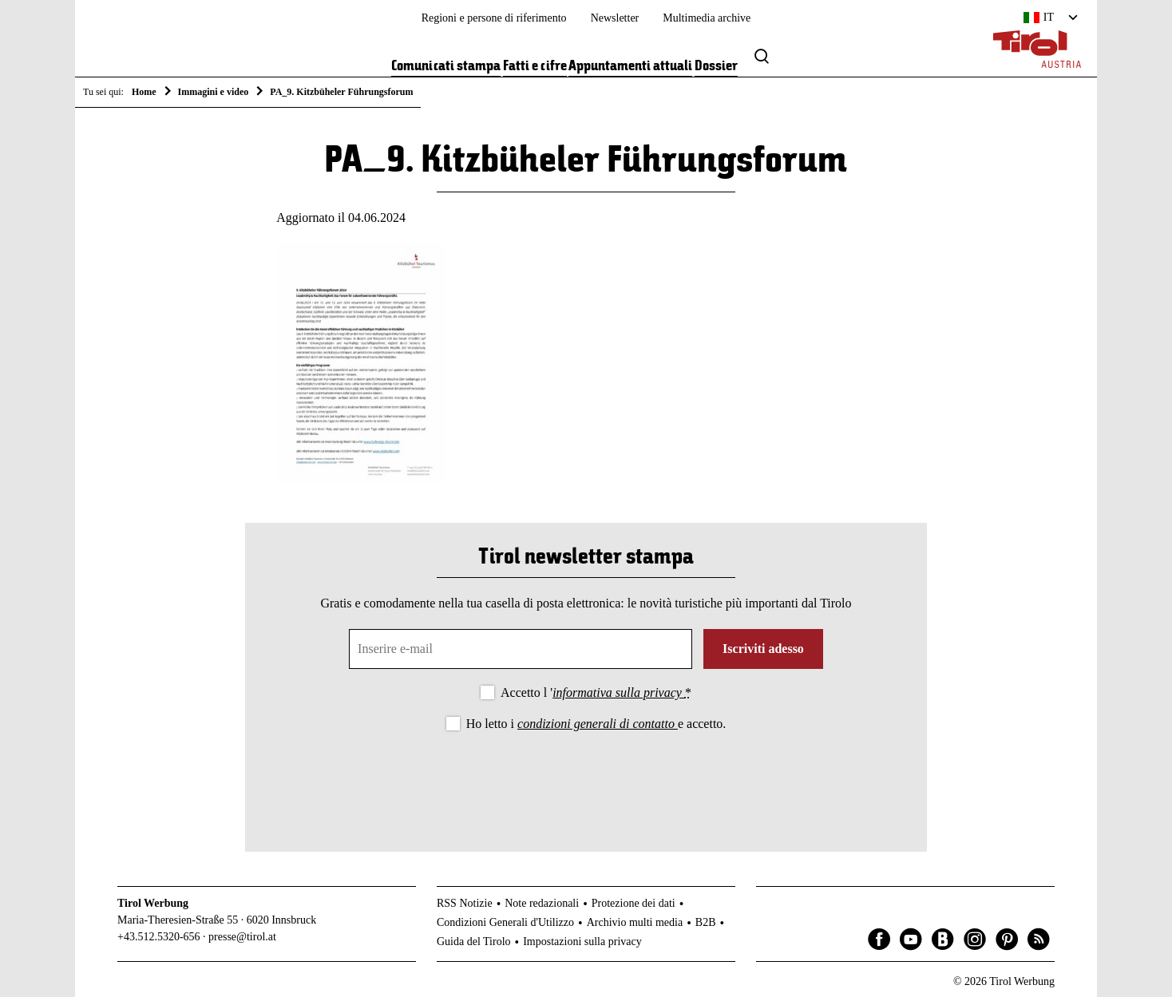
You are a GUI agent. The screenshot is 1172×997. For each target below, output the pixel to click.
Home (144, 91)
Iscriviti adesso (763, 648)
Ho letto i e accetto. (596, 723)
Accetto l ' (596, 692)
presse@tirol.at (242, 937)
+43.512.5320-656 (158, 937)
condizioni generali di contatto (597, 723)
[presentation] (586, 778)
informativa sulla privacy (618, 692)
